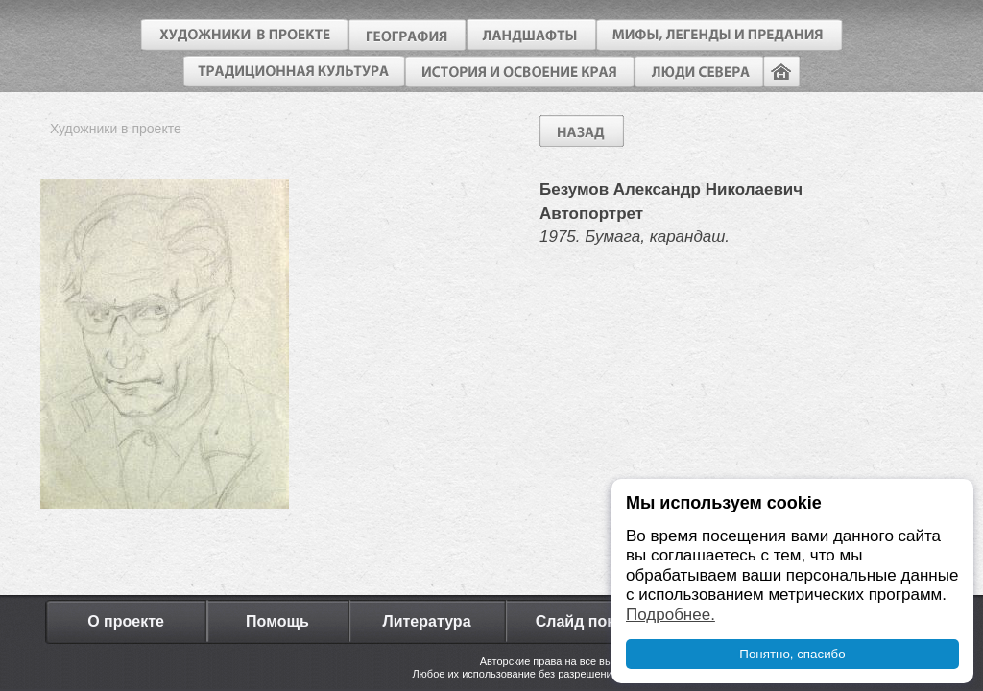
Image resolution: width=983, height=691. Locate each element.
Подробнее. (670, 615)
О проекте (125, 621)
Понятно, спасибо (792, 654)
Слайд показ (584, 621)
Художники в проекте (115, 128)
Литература (426, 621)
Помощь (277, 621)
